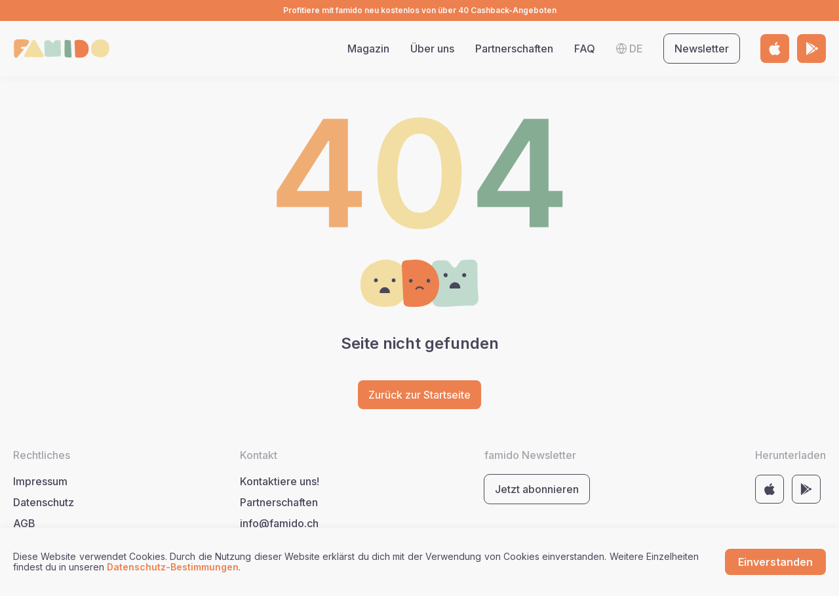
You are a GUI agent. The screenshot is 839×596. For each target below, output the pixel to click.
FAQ (584, 48)
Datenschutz (43, 502)
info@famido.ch (279, 523)
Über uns (432, 48)
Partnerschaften (514, 48)
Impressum (40, 481)
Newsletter (701, 48)
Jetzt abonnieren (537, 489)
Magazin (368, 48)
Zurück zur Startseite (419, 394)
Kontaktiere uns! (279, 481)
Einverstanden (775, 561)
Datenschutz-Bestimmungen (173, 566)
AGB (24, 523)
